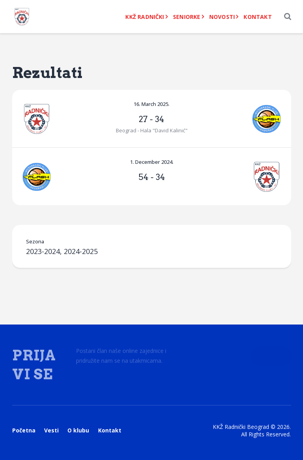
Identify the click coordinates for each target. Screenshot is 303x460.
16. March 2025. (151, 104)
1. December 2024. (151, 161)
